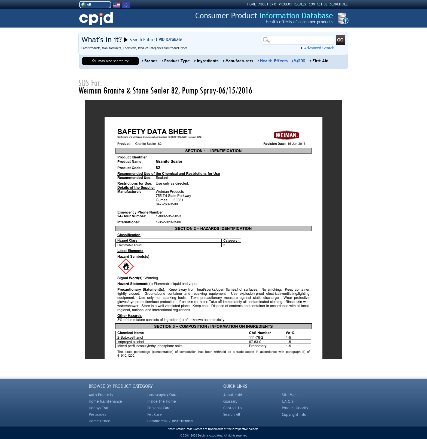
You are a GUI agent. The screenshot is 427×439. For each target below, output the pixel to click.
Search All (231, 414)
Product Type (177, 60)
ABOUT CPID (267, 4)
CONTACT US (318, 4)
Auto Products (101, 395)
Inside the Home (161, 401)
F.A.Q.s (287, 401)
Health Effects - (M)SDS (282, 60)
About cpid (232, 395)
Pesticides (97, 414)
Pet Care (154, 414)
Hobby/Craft (99, 408)
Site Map (289, 395)
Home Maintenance (105, 401)
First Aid (320, 60)
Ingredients (207, 60)
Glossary (230, 401)
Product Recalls (295, 408)
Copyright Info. (295, 414)
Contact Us (232, 408)
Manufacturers (239, 60)
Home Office (99, 421)
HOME (251, 4)
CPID (96, 18)
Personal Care (158, 408)
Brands (150, 60)
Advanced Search (319, 48)
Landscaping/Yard (162, 395)
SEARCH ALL (338, 4)
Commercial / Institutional (170, 421)
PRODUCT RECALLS (292, 4)
